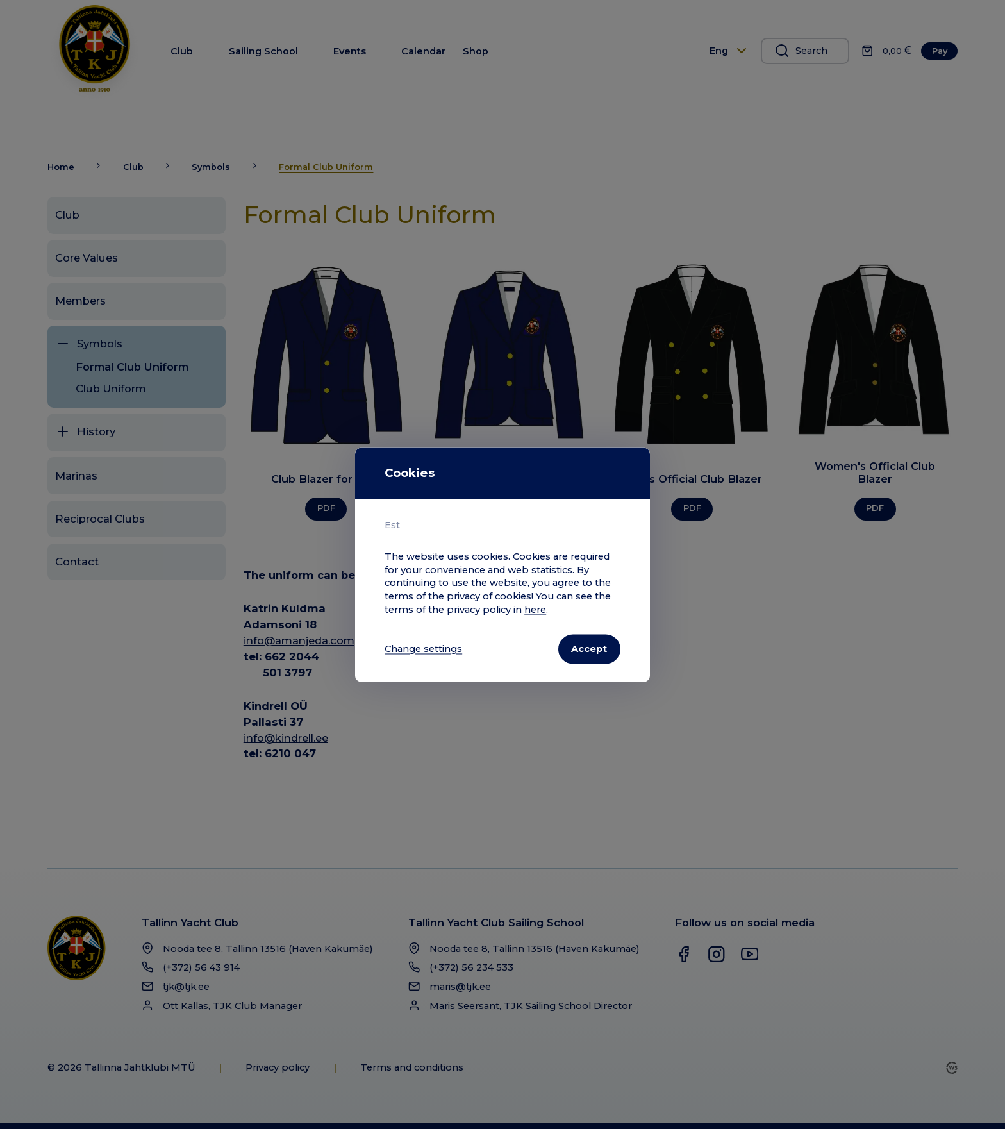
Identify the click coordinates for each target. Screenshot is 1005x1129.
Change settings (423, 649)
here (535, 609)
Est (392, 525)
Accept (589, 649)
